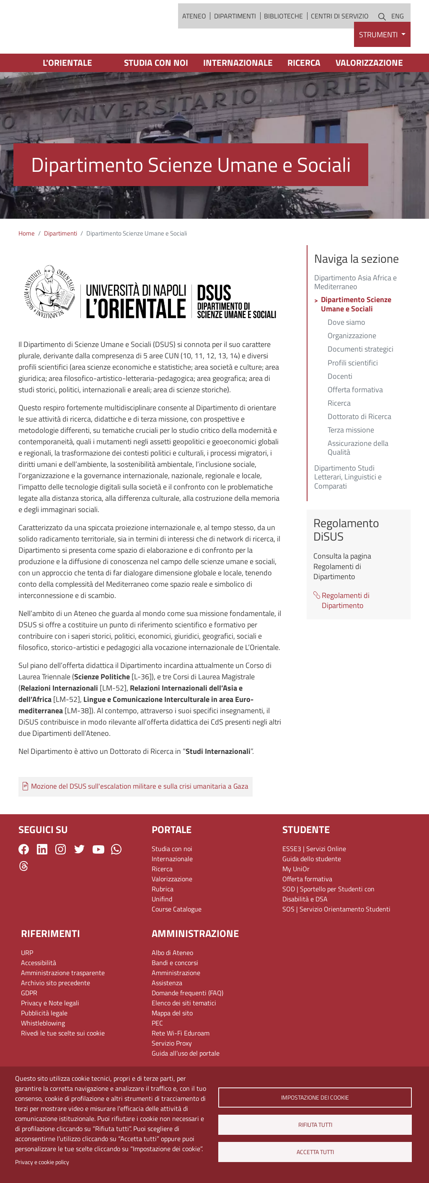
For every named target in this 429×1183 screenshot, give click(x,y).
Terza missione (351, 462)
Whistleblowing (43, 1054)
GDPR (29, 1024)
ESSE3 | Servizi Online (314, 880)
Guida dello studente (311, 890)
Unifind (162, 930)
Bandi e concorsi (175, 994)
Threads (23, 897)
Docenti (340, 408)
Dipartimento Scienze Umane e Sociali (356, 336)
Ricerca (303, 94)
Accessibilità (38, 994)
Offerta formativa (355, 421)
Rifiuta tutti (315, 1125)
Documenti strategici (360, 381)
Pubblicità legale (44, 1044)
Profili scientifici (353, 394)
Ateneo (194, 31)
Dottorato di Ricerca (359, 448)
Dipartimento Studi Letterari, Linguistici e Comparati (348, 508)
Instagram (60, 880)
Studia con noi (156, 94)
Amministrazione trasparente (63, 1004)
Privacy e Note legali (50, 1034)
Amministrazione (176, 1004)
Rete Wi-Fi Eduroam (180, 1064)
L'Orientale (67, 94)
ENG (397, 31)
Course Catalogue (177, 940)
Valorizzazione (369, 94)
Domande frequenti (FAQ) (187, 1024)
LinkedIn (42, 880)
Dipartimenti (235, 31)
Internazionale (238, 94)
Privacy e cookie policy (42, 1162)
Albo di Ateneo (172, 983)
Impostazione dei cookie (315, 1097)
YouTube (98, 880)
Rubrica (162, 920)
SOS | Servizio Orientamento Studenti (336, 940)
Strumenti (379, 65)
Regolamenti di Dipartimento (346, 631)
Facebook (23, 880)
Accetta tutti (314, 1152)
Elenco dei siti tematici (184, 1034)
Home (26, 264)
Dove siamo (346, 354)
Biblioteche (283, 31)
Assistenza (167, 1014)
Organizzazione (352, 367)
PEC (157, 1054)
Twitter (79, 880)
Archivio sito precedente (55, 1014)
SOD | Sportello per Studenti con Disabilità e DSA (328, 925)
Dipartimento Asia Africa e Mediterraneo (355, 314)
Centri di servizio (340, 31)
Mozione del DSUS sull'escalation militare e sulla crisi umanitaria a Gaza (139, 817)
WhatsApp (116, 880)
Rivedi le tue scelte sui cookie (63, 1064)
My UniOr (296, 900)
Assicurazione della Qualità (358, 479)
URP (27, 983)
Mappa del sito (172, 1044)
